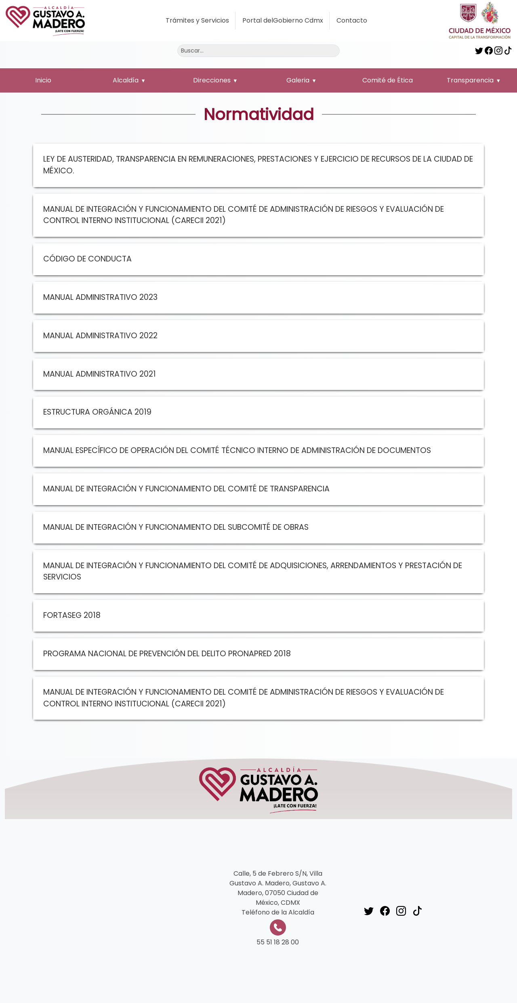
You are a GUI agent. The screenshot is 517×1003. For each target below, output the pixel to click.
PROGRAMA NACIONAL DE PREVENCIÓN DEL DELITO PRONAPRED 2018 (167, 653)
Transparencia (470, 80)
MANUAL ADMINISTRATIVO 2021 (99, 374)
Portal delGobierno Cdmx (282, 20)
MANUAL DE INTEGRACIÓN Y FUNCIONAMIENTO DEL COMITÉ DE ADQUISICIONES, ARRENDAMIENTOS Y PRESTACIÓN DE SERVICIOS (252, 571)
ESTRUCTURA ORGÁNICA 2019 (97, 412)
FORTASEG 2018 (72, 615)
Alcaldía (126, 80)
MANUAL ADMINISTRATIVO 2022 (100, 335)
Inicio (43, 80)
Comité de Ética (387, 80)
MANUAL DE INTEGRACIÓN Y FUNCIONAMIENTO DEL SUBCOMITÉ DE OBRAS (176, 527)
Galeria (297, 80)
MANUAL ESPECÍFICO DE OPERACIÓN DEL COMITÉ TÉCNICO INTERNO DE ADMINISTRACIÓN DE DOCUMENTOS (237, 450)
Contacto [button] (351, 20)
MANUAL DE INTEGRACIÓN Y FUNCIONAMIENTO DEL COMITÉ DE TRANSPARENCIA (186, 488)
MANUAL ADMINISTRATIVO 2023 (100, 297)
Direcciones (212, 80)
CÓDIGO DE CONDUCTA (87, 258)
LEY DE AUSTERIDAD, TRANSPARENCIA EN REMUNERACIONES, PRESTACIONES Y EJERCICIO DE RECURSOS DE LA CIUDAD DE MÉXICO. (258, 165)
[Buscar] (258, 50)
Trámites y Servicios (197, 20)
